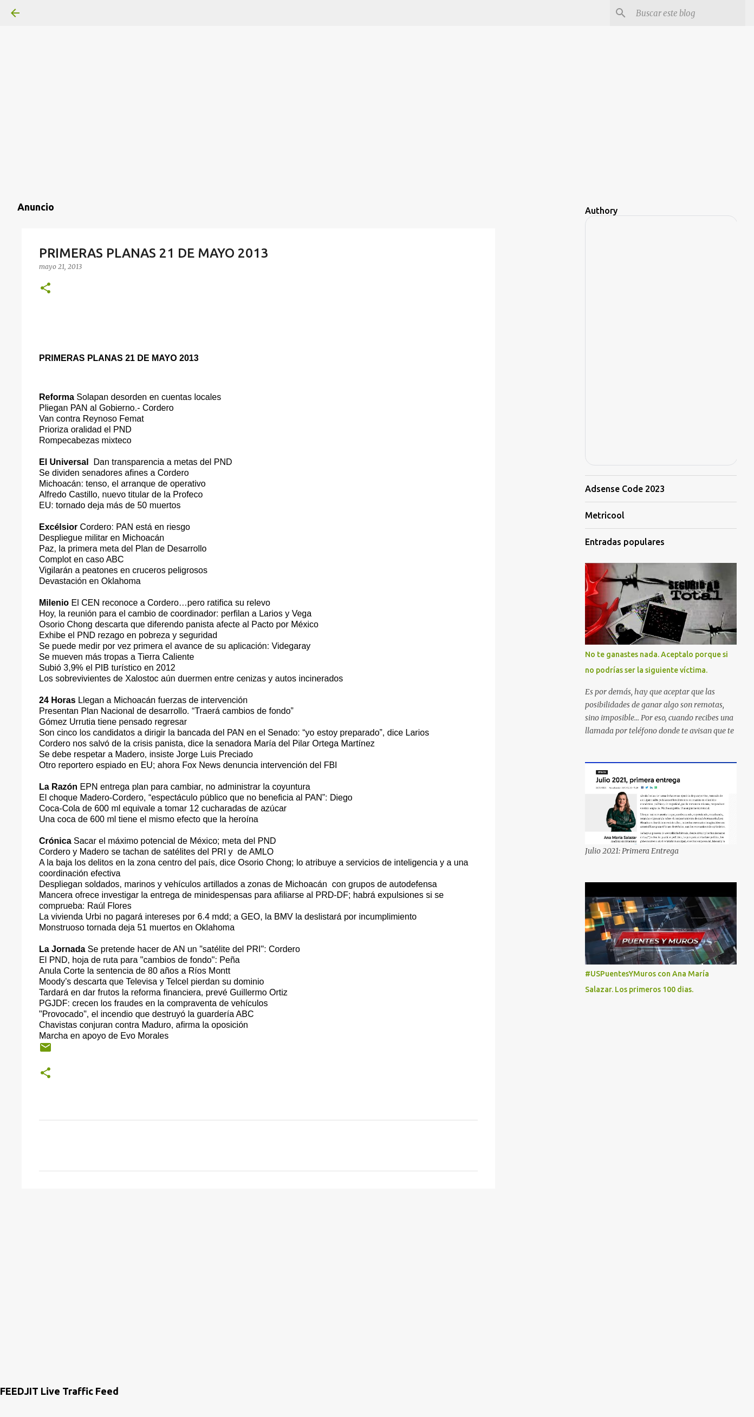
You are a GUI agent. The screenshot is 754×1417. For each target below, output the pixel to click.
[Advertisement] (377, 76)
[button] (45, 288)
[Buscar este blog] (688, 13)
